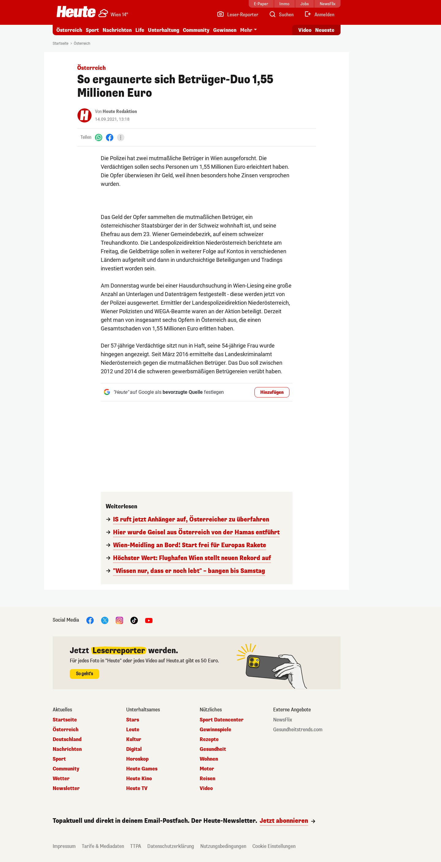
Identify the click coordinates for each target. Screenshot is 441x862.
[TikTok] (134, 620)
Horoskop (137, 759)
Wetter (61, 779)
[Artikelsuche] (281, 14)
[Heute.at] (76, 11)
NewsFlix (282, 720)
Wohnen (209, 759)
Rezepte (209, 739)
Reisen (207, 779)
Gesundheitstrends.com (297, 730)
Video (206, 788)
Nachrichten (117, 30)
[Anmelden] (319, 14)
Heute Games (141, 769)
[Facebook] (109, 137)
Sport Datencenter (221, 720)
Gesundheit (213, 749)
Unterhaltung (163, 30)
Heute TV (137, 788)
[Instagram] (119, 620)
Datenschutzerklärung (170, 846)
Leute (132, 730)
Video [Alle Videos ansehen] (304, 30)
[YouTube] (149, 620)
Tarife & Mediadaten (103, 846)
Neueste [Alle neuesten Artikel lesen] (324, 30)
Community (196, 30)
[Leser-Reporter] (237, 14)
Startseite (60, 43)
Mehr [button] (246, 30)
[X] (104, 620)
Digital (134, 749)
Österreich (69, 30)
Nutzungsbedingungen (223, 846)
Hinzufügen (272, 392)
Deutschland (67, 739)
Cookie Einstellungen (274, 846)
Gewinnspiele (215, 730)
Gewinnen (224, 30)
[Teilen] (120, 137)
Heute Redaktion (120, 112)
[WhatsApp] (98, 137)
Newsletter (66, 788)
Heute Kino (139, 779)
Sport (92, 30)
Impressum (64, 846)
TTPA (135, 846)
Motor (207, 769)
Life (139, 30)
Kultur (133, 739)
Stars (132, 720)
